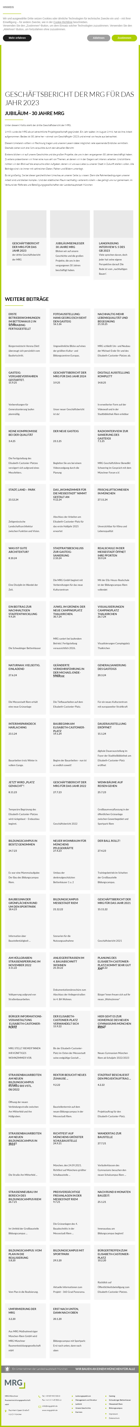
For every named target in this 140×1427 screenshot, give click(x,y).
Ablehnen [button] (99, 1419)
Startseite (11, 10)
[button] (34, 10)
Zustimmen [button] (124, 1419)
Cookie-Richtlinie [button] (63, 1404)
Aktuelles (77, 10)
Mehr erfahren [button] (17, 1419)
